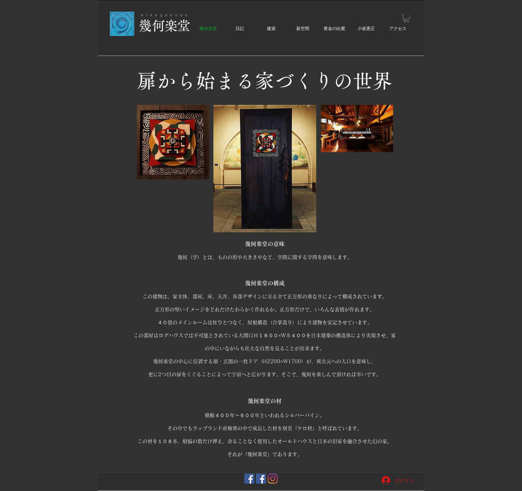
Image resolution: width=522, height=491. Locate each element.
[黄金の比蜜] (261, 479)
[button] (406, 18)
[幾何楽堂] (249, 479)
